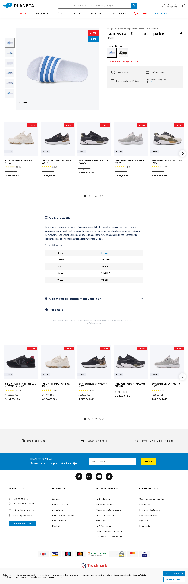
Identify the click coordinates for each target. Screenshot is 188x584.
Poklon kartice (59, 520)
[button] (169, 5)
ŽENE (61, 13)
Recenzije (56, 310)
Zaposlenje (57, 510)
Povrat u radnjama (148, 515)
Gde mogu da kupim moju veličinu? (75, 299)
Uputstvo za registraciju (107, 515)
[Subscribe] (148, 461)
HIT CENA (141, 13)
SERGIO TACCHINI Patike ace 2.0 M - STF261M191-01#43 (20, 385)
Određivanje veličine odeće (109, 536)
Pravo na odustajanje (149, 510)
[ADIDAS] (181, 34)
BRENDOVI (118, 13)
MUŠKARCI (42, 13)
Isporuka (143, 520)
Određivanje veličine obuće (109, 531)
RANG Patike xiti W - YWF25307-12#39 (19, 162)
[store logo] (18, 5)
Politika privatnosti (61, 504)
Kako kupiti (101, 520)
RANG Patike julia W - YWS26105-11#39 (130, 162)
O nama (56, 499)
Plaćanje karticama (105, 504)
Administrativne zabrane (64, 515)
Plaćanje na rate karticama (108, 510)
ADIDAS (104, 253)
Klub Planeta (145, 504)
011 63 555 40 (21, 499)
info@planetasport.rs (24, 510)
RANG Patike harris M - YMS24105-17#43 (167, 162)
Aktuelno (96, 13)
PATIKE (24, 13)
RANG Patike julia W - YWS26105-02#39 (57, 162)
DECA (77, 13)
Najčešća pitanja (103, 526)
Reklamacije (145, 526)
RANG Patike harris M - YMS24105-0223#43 (93, 162)
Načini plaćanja (103, 499)
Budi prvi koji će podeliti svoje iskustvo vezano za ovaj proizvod (132, 29)
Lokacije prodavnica (22, 515)
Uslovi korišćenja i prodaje (152, 499)
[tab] (94, 217)
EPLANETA (161, 13)
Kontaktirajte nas (22, 523)
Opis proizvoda (60, 217)
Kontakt (56, 526)
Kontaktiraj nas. (157, 82)
